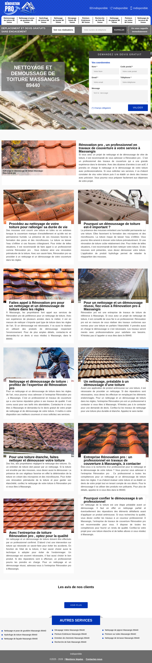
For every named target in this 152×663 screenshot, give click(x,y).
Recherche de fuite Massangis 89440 (70, 642)
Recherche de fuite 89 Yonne (99, 20)
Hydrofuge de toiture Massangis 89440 (20, 635)
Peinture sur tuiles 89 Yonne (128, 20)
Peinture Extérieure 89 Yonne (85, 20)
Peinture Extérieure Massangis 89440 (71, 634)
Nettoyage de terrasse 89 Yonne (143, 20)
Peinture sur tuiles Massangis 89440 (120, 634)
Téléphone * (125, 77)
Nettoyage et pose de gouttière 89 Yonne (26, 20)
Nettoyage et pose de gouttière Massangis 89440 (25, 631)
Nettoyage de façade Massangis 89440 (21, 639)
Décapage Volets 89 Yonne (72, 20)
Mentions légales (74, 659)
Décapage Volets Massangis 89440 (70, 630)
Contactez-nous (94, 659)
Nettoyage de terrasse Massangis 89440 (122, 638)
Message (96, 88)
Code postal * (126, 67)
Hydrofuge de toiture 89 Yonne (43, 20)
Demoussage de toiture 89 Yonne (9, 20)
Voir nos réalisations (63, 30)
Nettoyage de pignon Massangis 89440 (121, 630)
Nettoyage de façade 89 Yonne (58, 20)
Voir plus (76, 605)
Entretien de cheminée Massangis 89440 (72, 638)
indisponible (100, 8)
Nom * (94, 67)
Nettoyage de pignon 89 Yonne (114, 20)
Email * (95, 77)
